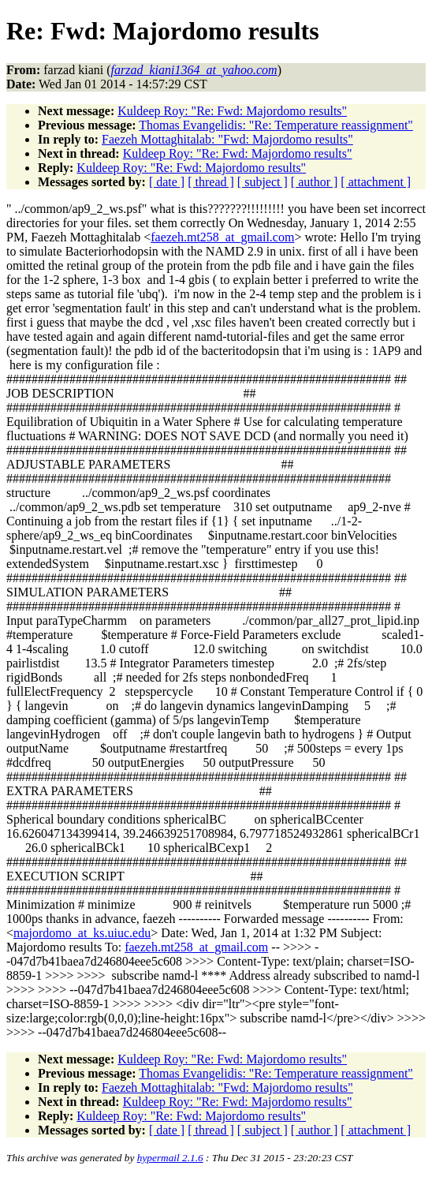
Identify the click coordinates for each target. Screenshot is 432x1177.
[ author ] (314, 182)
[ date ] (166, 182)
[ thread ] (211, 182)
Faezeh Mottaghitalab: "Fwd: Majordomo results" (227, 139)
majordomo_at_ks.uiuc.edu (82, 933)
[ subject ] (262, 182)
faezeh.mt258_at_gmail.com (222, 237)
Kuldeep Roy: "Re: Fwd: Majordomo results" (232, 111)
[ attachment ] (376, 182)
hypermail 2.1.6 (170, 1158)
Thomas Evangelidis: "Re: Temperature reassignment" (276, 125)
